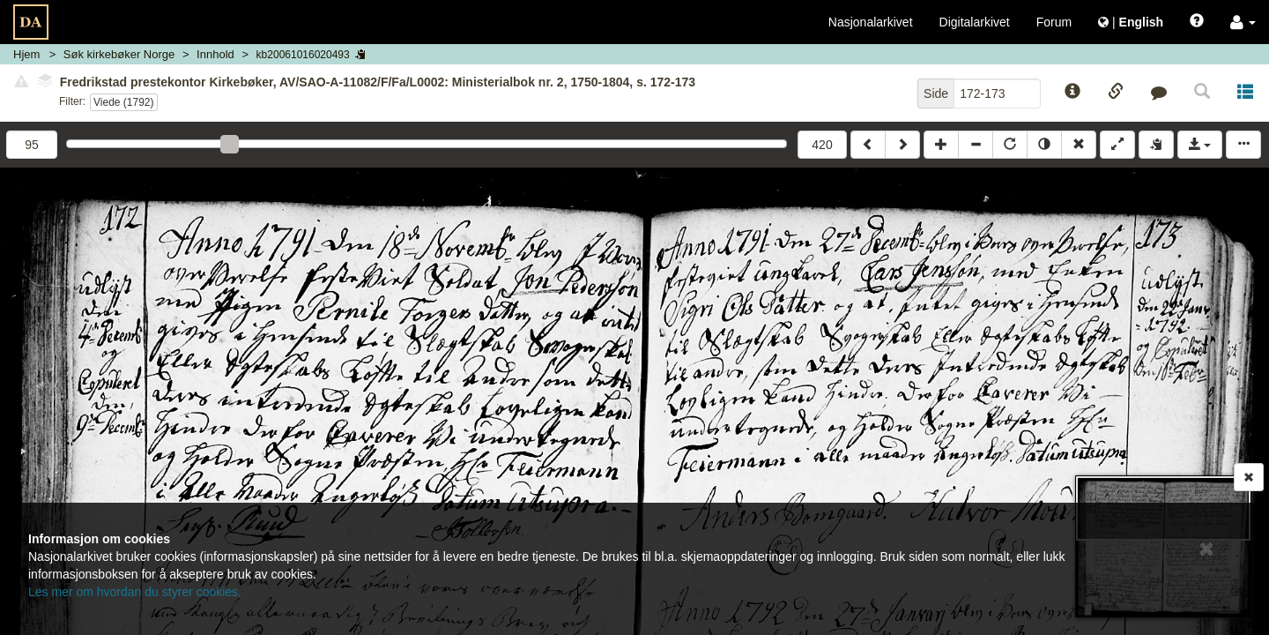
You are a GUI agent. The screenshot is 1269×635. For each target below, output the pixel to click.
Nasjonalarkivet (870, 22)
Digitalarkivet (974, 22)
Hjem (26, 54)
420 (822, 145)
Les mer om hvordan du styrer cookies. (134, 592)
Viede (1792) (123, 102)
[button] (1243, 22)
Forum (1054, 22)
